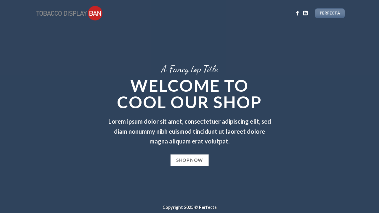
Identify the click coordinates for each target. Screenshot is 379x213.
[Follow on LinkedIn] (305, 13)
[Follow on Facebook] (297, 13)
